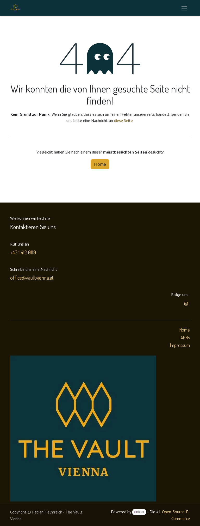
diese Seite (123, 120)
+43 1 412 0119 (23, 252)
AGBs (185, 337)
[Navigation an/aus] (184, 8)
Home (100, 164)
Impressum (180, 345)
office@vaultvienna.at (32, 277)
